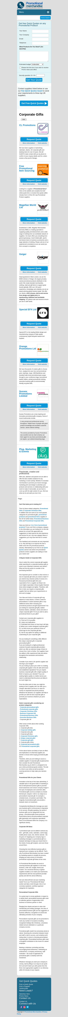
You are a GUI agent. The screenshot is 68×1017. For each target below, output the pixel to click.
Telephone (22, 43)
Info (24, 119)
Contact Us (23, 1001)
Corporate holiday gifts (28, 730)
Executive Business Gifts (28, 717)
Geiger (22, 254)
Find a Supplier (24, 986)
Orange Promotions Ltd (27, 347)
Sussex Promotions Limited (25, 393)
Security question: (25, 75)
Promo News (23, 996)
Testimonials (23, 988)
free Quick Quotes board (31, 91)
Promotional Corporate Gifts (34, 521)
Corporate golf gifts (27, 740)
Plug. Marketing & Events (27, 450)
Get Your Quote (34, 80)
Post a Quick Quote (26, 984)
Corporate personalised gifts (29, 707)
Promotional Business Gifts (29, 715)
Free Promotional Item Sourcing (26, 168)
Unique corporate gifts (28, 738)
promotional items (34, 517)
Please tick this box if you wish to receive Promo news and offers (35, 68)
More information (29, 143)
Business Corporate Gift (28, 713)
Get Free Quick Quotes (33, 103)
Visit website (42, 143)
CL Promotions (27, 125)
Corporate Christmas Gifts (28, 711)
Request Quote (34, 139)
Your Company (24, 35)
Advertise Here (24, 994)
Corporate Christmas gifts (29, 736)
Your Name (23, 31)
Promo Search (45, 18)
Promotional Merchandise (32, 1012)
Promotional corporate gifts (29, 709)
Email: (21, 39)
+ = (33, 75)
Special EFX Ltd (27, 309)
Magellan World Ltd (27, 206)
